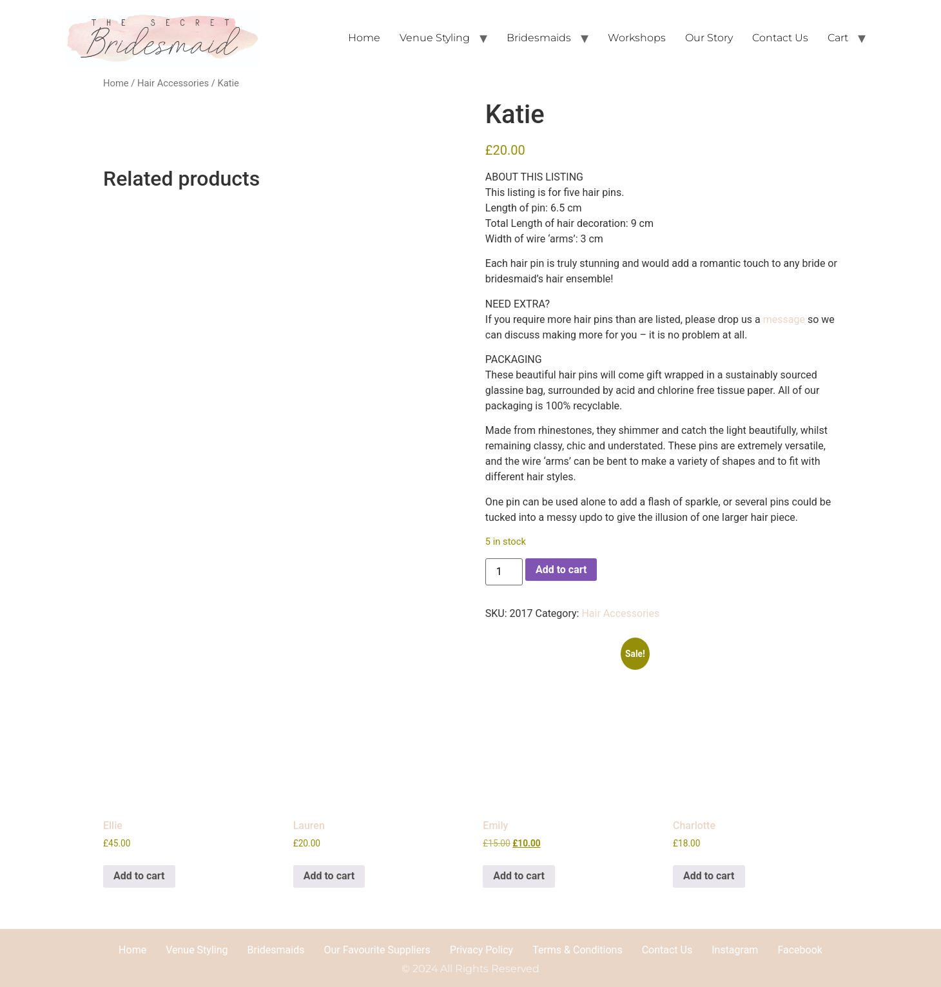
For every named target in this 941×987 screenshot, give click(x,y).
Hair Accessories (173, 83)
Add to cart (561, 569)
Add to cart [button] (139, 876)
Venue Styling (435, 38)
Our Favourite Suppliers (377, 950)
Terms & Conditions (577, 950)
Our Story (709, 38)
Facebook (799, 950)
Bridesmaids (539, 38)
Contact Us (780, 38)
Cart (838, 38)
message (784, 319)
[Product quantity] (504, 571)
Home (364, 38)
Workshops (637, 38)
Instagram (735, 950)
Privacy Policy (482, 950)
